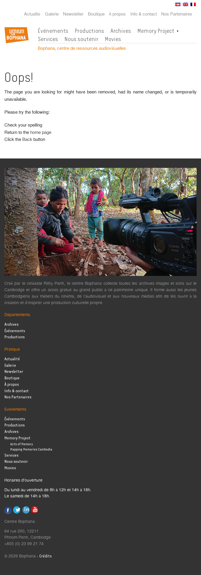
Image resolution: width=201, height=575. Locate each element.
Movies (113, 38)
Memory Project (155, 30)
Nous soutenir (81, 38)
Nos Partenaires (176, 14)
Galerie (52, 14)
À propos (117, 14)
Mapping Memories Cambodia (31, 449)
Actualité (32, 14)
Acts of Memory (21, 444)
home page (40, 132)
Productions (89, 30)
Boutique (96, 14)
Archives (120, 30)
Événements (53, 30)
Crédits (45, 556)
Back (27, 139)
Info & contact (143, 14)
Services (48, 38)
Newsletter (73, 14)
